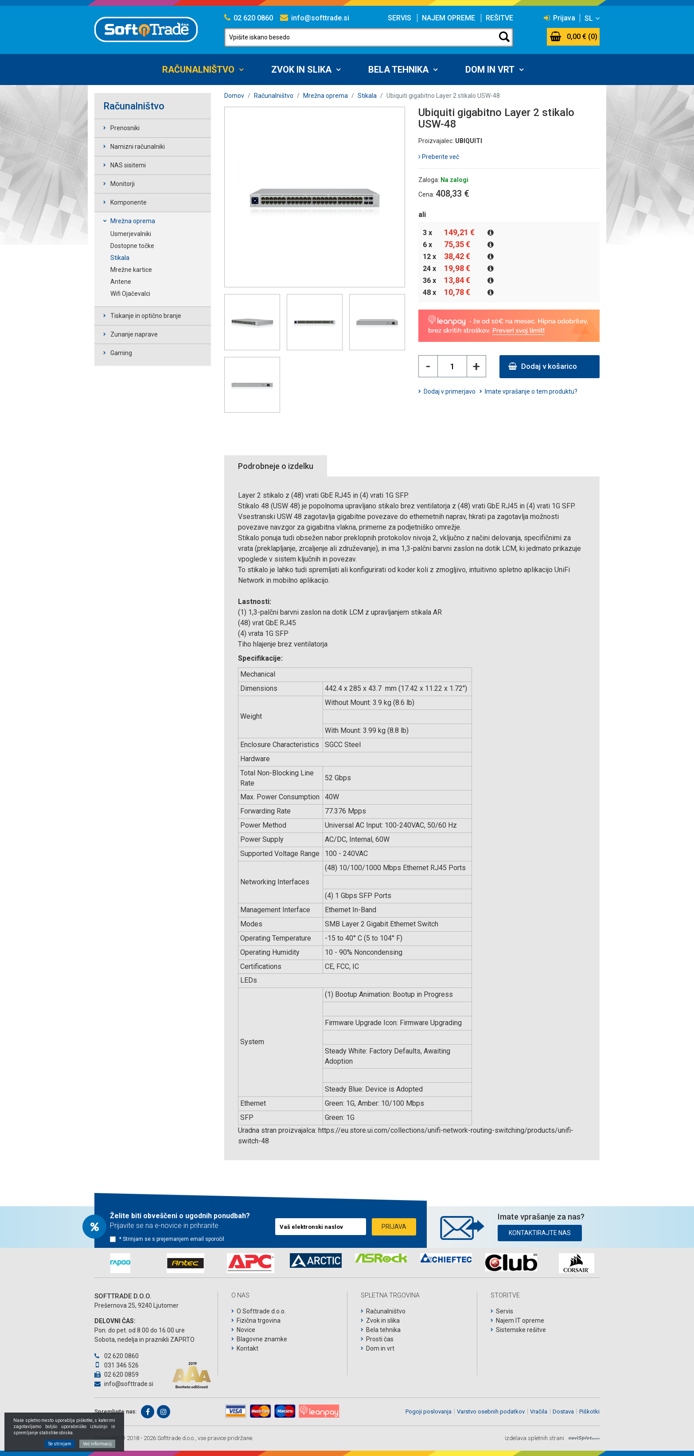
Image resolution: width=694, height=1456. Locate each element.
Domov (234, 95)
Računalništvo (198, 69)
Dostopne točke (132, 245)
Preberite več (438, 156)
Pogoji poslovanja (428, 1411)
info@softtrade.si (314, 18)
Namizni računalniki (137, 146)
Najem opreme (448, 18)
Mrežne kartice (131, 269)
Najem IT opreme (520, 1320)
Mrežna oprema (132, 221)
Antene (120, 281)
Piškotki (589, 1411)
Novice (246, 1329)
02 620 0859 (116, 1374)
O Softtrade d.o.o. (261, 1311)
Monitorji (122, 183)
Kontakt (247, 1348)
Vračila (538, 1411)
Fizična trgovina (259, 1320)
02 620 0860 (248, 18)
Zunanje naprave (134, 334)
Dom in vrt (490, 69)
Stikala (119, 257)
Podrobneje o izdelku (275, 466)
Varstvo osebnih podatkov (491, 1411)
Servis (399, 18)
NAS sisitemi (128, 165)
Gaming (121, 352)
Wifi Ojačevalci (130, 293)
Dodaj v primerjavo (450, 391)
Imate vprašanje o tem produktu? (531, 391)
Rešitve (499, 18)
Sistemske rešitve (521, 1329)
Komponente (128, 202)
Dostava (563, 1411)
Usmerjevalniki (130, 233)
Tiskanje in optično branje (145, 315)
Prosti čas (380, 1339)
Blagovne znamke (262, 1339)
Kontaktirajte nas (540, 1232)
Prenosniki (125, 128)
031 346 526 (116, 1365)
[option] (120, 1263)
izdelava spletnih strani (534, 1438)
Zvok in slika (301, 69)
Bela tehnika (398, 69)
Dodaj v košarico (542, 366)
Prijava (559, 18)
